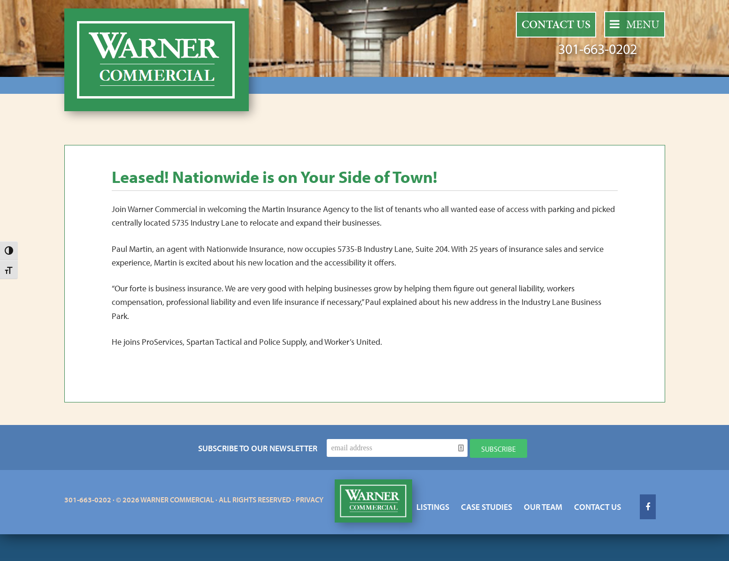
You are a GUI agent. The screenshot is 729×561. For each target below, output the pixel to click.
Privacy (309, 499)
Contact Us (556, 24)
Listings (432, 506)
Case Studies (486, 506)
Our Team (543, 506)
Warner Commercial (156, 59)
